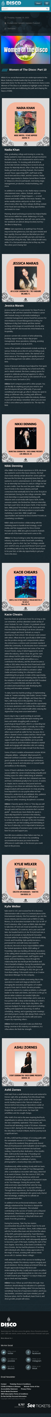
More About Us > (7, 1338)
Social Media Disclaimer (9, 1391)
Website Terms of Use (31, 1386)
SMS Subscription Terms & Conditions (14, 1394)
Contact (3, 1384)
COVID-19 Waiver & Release (11, 1386)
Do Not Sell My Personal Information (14, 1396)
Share (38, 3)
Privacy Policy (26, 1389)
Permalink (9, 29)
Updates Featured (33, 23)
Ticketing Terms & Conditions (20, 1384)
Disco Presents (11, 3)
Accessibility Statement (9, 1389)
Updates (21, 23)
